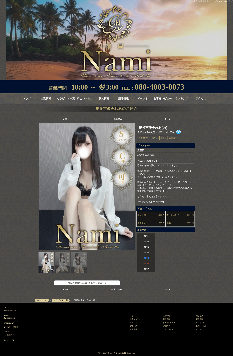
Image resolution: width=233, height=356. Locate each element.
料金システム (85, 98)
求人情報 (133, 329)
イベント (143, 98)
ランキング (181, 98)
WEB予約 (166, 326)
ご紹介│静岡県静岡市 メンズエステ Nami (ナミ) (212, 1)
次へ (167, 119)
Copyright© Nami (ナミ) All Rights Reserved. (116, 353)
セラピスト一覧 (66, 98)
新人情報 (104, 98)
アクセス (201, 98)
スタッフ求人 (168, 329)
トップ (27, 98)
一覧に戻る (116, 119)
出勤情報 (46, 98)
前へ (65, 119)
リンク (198, 329)
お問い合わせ (201, 326)
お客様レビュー (163, 98)
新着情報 (123, 98)
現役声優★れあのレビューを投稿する (87, 283)
